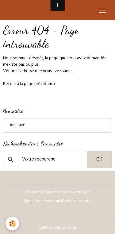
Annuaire (17, 125)
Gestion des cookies (57, 228)
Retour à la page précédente (29, 84)
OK (99, 159)
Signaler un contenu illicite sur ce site (57, 201)
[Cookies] (12, 223)
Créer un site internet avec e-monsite (57, 192)
